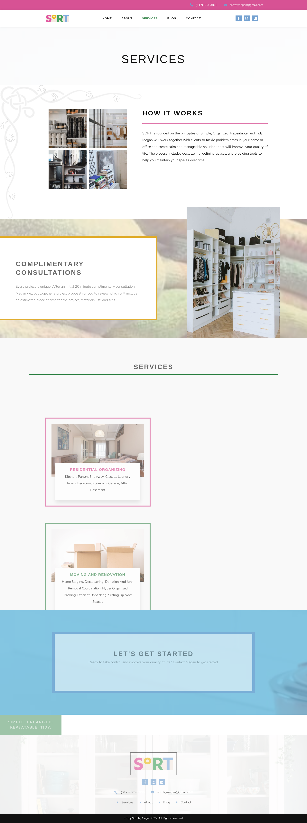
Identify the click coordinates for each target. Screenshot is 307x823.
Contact (193, 18)
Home (107, 18)
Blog (171, 18)
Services (150, 18)
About (126, 18)
